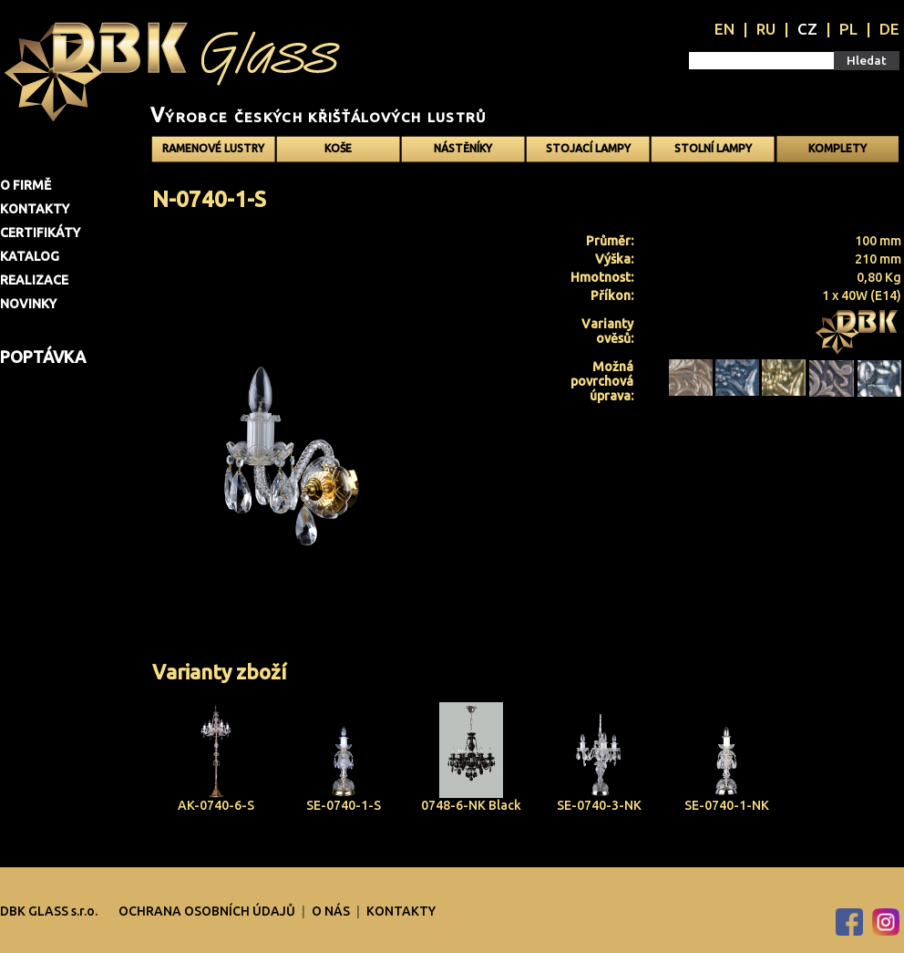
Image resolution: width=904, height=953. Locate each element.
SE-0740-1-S (343, 805)
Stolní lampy (713, 148)
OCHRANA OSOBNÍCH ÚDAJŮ (208, 911)
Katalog (29, 256)
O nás (332, 911)
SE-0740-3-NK (599, 805)
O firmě (25, 185)
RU (766, 28)
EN (724, 28)
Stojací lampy (588, 148)
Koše (338, 148)
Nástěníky (463, 148)
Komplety (837, 148)
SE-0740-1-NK (726, 805)
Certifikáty (40, 232)
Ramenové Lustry (213, 148)
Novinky (28, 303)
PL (848, 28)
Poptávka (43, 356)
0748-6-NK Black (471, 805)
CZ (807, 28)
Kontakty (34, 209)
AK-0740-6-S (216, 805)
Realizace (34, 280)
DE (889, 28)
